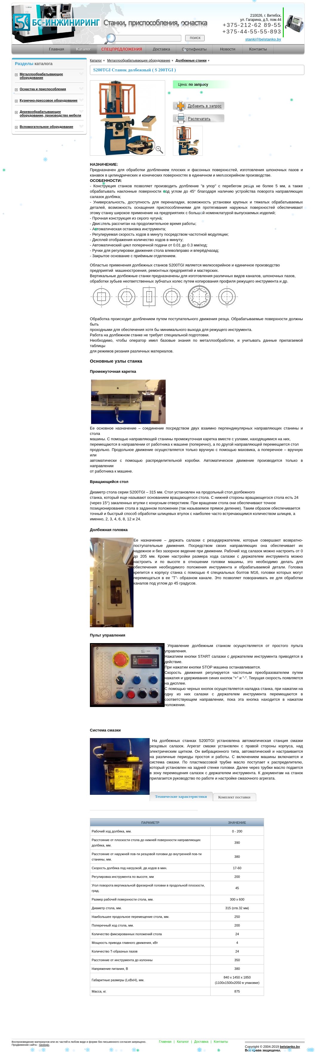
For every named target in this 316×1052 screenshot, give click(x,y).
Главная (165, 1041)
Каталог (96, 60)
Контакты (221, 1041)
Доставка (201, 1041)
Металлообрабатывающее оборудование (138, 60)
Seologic (44, 1044)
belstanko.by (290, 1046)
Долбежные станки (191, 60)
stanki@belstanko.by (263, 39)
